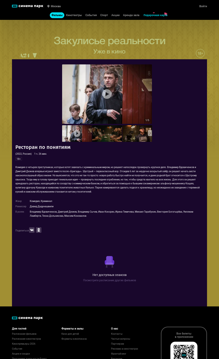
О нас (114, 328)
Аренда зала (131, 15)
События (91, 15)
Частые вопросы (120, 339)
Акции (115, 15)
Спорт (104, 15)
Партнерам (117, 344)
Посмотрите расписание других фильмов (109, 280)
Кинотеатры (74, 15)
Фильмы (57, 15)
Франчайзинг (118, 353)
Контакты (117, 334)
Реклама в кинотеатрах (124, 349)
